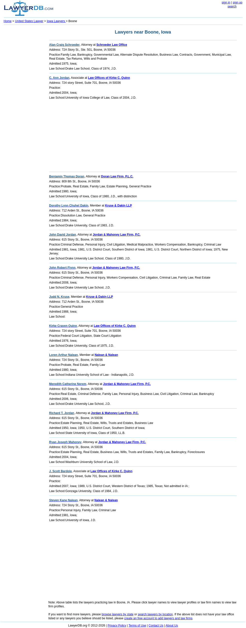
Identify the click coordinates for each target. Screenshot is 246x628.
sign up (238, 2)
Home (8, 21)
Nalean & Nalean (106, 355)
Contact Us (155, 625)
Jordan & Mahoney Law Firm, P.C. (117, 234)
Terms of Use (137, 625)
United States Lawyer (29, 21)
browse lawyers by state (118, 614)
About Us (172, 625)
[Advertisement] (24, 100)
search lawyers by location (155, 614)
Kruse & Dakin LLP (118, 205)
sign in (226, 2)
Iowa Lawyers (56, 21)
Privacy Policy (117, 625)
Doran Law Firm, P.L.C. (117, 176)
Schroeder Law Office (112, 44)
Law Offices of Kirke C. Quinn (109, 78)
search (232, 6)
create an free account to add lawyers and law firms (158, 618)
